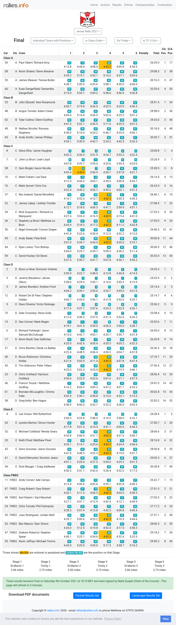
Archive (105, 5)
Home (94, 5)
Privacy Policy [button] (113, 618)
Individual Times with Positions (52, 40)
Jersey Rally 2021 (87, 31)
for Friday (122, 40)
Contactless (164, 5)
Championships (145, 5)
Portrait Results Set (87, 595)
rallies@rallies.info (87, 610)
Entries (128, 5)
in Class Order (93, 40)
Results (117, 5)
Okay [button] (166, 618)
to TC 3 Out (150, 40)
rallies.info (53, 610)
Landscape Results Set (146, 595)
